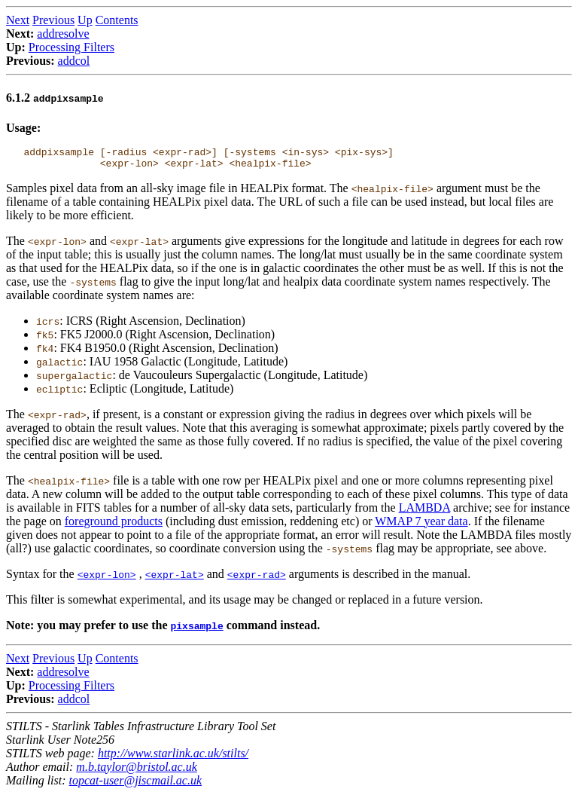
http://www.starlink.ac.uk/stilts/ (173, 757)
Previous (53, 20)
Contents (117, 20)
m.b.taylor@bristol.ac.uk (136, 771)
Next (17, 20)
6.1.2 (55, 97)
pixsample (196, 630)
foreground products (114, 525)
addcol (74, 60)
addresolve (63, 33)
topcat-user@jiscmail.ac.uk (135, 784)
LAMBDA (424, 512)
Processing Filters (71, 47)
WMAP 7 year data (421, 525)
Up (85, 20)
